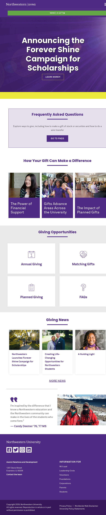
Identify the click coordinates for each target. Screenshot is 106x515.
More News (57, 381)
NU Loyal (63, 467)
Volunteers (64, 475)
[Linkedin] (29, 450)
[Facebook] (9, 450)
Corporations (65, 483)
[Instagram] (22, 450)
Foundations (64, 479)
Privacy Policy (65, 506)
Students (63, 492)
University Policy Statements (72, 509)
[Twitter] (15, 450)
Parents (62, 488)
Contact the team (14, 475)
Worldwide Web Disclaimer (86, 506)
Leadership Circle (67, 471)
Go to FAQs (57, 138)
